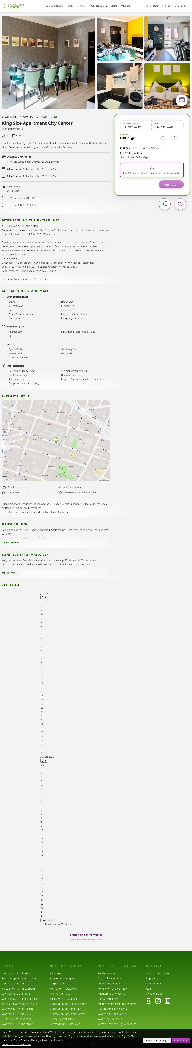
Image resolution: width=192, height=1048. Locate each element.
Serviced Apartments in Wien (19, 978)
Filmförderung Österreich (65, 1024)
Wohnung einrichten (110, 1019)
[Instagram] (148, 1001)
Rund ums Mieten (66, 966)
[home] (14, 6)
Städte (114, 5)
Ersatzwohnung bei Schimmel (67, 1014)
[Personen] (169, 136)
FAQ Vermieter (106, 973)
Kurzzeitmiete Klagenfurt (16, 1019)
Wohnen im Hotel (60, 993)
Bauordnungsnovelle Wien (113, 1009)
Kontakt (154, 966)
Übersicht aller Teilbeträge (134, 157)
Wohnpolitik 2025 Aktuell (112, 1014)
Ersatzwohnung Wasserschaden (69, 1003)
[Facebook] (158, 1001)
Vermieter (81, 5)
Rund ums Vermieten (117, 966)
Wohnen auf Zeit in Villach (17, 1009)
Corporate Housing (61, 983)
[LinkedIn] (167, 1001)
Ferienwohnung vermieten (113, 988)
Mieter (70, 5)
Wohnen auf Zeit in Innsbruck (19, 998)
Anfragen (171, 184)
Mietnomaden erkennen (112, 993)
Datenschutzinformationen (16, 1044)
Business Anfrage (98, 5)
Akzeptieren (181, 1040)
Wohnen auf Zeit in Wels (16, 1014)
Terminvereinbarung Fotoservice (117, 1024)
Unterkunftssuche (54, 5)
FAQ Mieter (56, 973)
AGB (148, 988)
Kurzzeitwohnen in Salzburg (18, 988)
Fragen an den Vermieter (86, 934)
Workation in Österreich (64, 988)
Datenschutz (153, 983)
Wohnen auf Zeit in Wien (16, 973)
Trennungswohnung (62, 1019)
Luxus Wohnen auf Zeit (63, 998)
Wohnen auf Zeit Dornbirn (17, 1024)
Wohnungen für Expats (15, 983)
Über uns (125, 5)
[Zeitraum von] (136, 126)
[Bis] (168, 126)
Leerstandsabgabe (109, 983)
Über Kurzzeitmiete (157, 973)
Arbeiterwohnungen (62, 978)
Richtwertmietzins (108, 998)
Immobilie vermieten (110, 978)
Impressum (152, 978)
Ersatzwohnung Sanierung (65, 1009)
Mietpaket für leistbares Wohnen (117, 1003)
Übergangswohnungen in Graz (20, 1003)
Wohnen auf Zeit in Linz (16, 993)
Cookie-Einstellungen (157, 1040)
